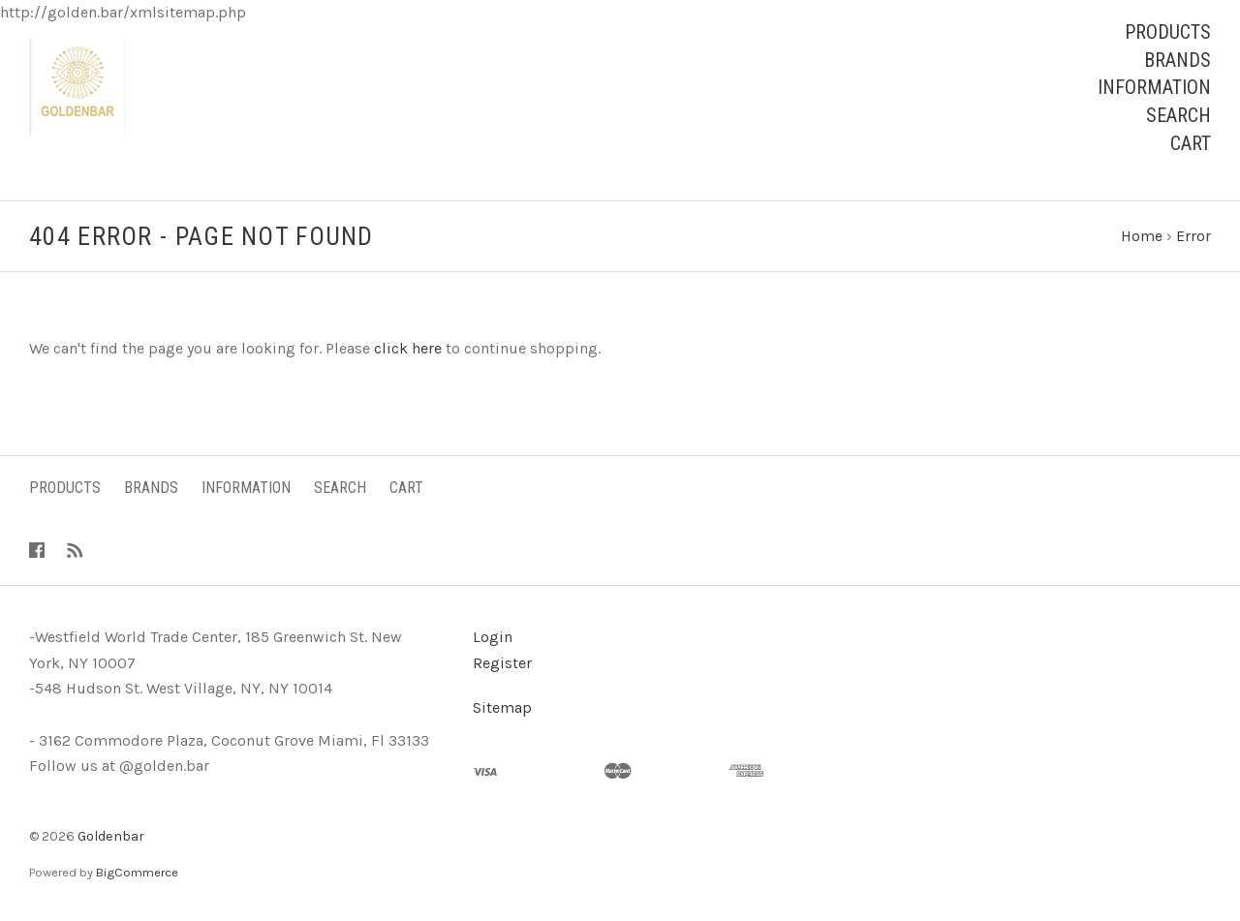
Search (1178, 115)
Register (502, 663)
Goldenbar (111, 836)
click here (408, 348)
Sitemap (502, 707)
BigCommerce (137, 872)
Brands (1177, 60)
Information (1154, 87)
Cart (1190, 143)
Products (1168, 32)
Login (492, 637)
